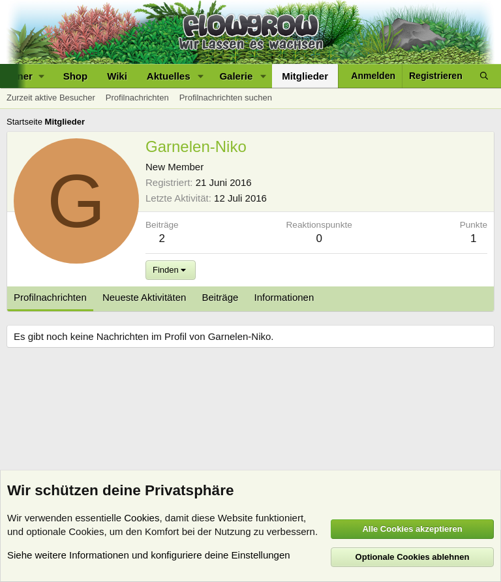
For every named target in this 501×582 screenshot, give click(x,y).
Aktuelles (168, 76)
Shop (75, 76)
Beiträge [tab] (220, 297)
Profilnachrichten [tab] (50, 297)
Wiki (117, 76)
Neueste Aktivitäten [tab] (144, 297)
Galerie (235, 76)
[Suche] (484, 76)
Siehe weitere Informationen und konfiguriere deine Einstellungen (148, 554)
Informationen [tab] (284, 297)
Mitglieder (305, 76)
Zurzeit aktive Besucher (51, 97)
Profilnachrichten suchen (225, 97)
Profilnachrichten (137, 97)
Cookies (141, 517)
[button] (200, 76)
